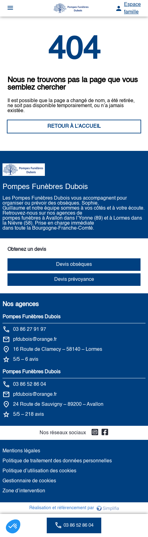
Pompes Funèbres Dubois (31, 317)
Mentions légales (21, 451)
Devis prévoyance (74, 279)
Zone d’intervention (23, 491)
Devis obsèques (74, 264)
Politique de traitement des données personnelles (57, 461)
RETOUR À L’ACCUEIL (74, 126)
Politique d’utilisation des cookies (39, 471)
